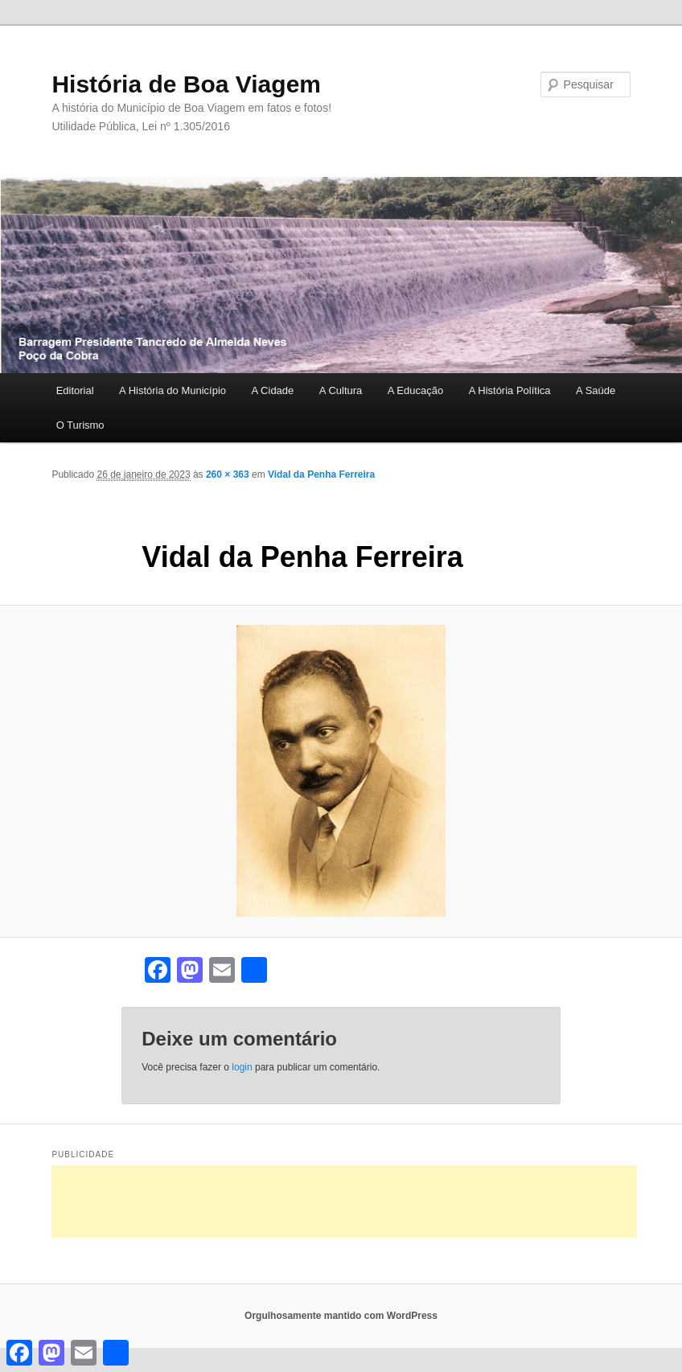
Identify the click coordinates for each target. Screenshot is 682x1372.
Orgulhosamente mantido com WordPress (341, 1315)
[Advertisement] (344, 1201)
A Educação (415, 390)
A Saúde (595, 390)
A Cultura (340, 390)
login (242, 1067)
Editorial (75, 390)
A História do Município (172, 390)
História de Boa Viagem (186, 84)
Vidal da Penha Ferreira (321, 474)
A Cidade (273, 390)
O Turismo (80, 425)
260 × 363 (227, 474)
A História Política (510, 390)
